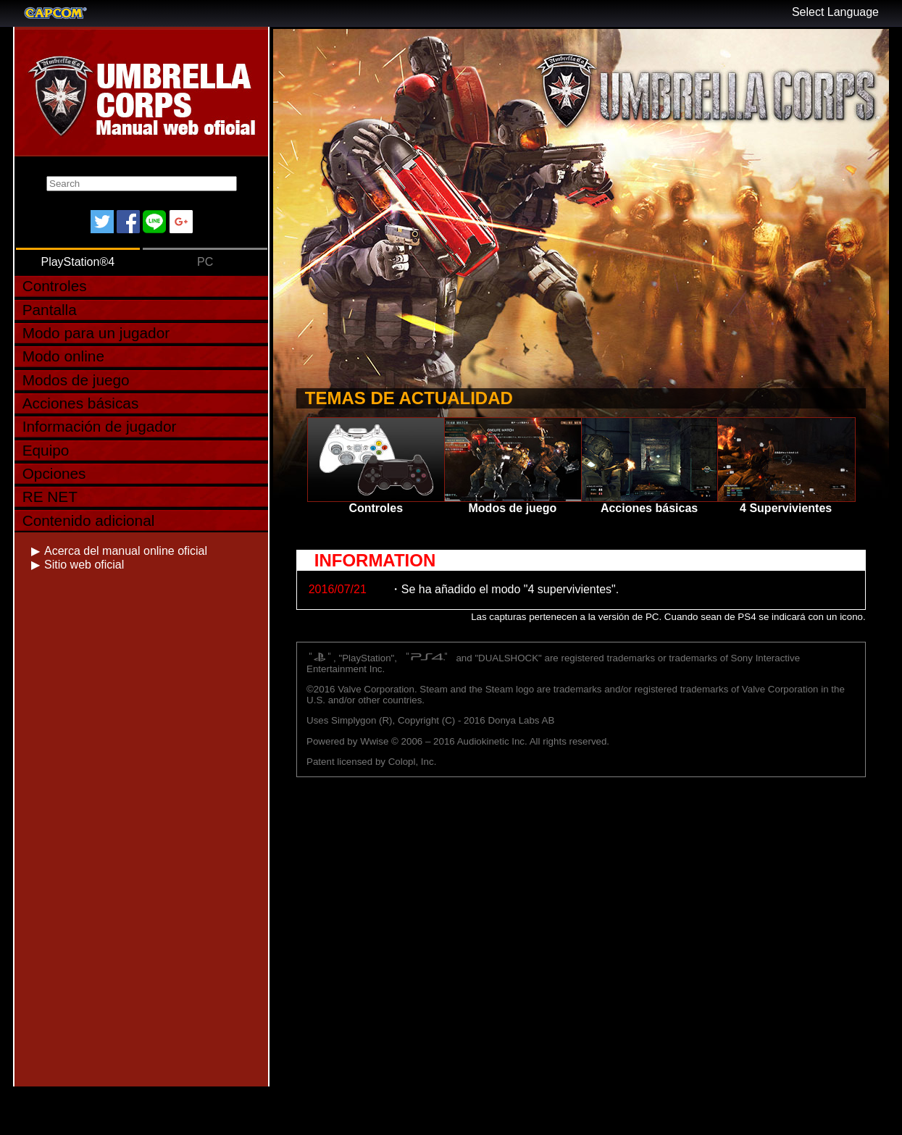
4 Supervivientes (785, 465)
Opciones (54, 473)
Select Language (835, 12)
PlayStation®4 (77, 262)
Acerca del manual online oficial (125, 551)
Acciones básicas (80, 403)
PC (205, 262)
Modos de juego (76, 380)
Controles (54, 285)
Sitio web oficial (84, 564)
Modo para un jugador (96, 332)
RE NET (50, 496)
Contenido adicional (88, 520)
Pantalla (49, 309)
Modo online (63, 356)
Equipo (46, 450)
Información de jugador (99, 426)
